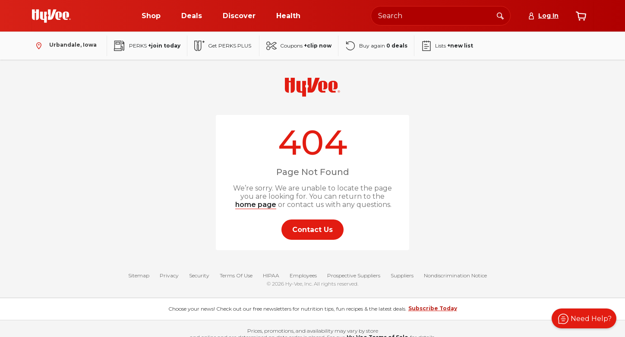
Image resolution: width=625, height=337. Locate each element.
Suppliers (402, 276)
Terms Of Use (236, 276)
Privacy (169, 276)
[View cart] (581, 16)
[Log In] (543, 16)
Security (199, 276)
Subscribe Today (432, 309)
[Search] (500, 15)
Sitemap (138, 276)
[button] (584, 318)
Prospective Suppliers (353, 276)
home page (255, 204)
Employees (303, 276)
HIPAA (271, 276)
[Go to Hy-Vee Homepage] (51, 16)
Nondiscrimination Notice (455, 276)
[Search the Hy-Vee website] (441, 15)
